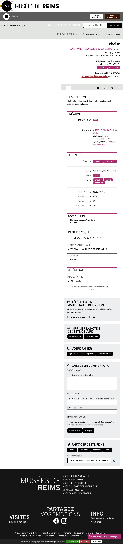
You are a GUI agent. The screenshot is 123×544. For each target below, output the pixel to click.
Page (96, 16)
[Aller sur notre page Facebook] (56, 521)
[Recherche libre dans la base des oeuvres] (95, 25)
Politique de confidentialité (30, 536)
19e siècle (112, 142)
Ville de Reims (20, 533)
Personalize (97, 542)
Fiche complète (92, 336)
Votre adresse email (74, 408)
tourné (108, 180)
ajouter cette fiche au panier (81, 354)
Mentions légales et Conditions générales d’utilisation (84, 533)
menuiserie (113, 67)
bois (96, 175)
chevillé (98, 180)
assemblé (99, 183)
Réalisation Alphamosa (50, 533)
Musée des (95, 76)
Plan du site (49, 536)
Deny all (86, 542)
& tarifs (102, 518)
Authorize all (72, 542)
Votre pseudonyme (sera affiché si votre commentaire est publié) (91, 398)
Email (107, 450)
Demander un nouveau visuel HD (80, 317)
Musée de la (75, 483)
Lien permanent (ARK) (74, 456)
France (105, 136)
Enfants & (17, 522)
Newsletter (96, 522)
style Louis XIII (99, 145)
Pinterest (96, 450)
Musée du (80, 486)
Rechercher (115, 25)
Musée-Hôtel (77, 493)
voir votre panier (112, 34)
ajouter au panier (91, 34)
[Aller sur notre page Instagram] (64, 521)
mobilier (101, 67)
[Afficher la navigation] (6, 16)
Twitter (72, 450)
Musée (112, 16)
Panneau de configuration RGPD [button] (70, 536)
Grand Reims (32, 533)
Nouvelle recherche (64, 26)
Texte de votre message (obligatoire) (80, 375)
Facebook (84, 450)
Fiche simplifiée (75, 336)
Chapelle (73, 490)
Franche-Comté (104, 139)
